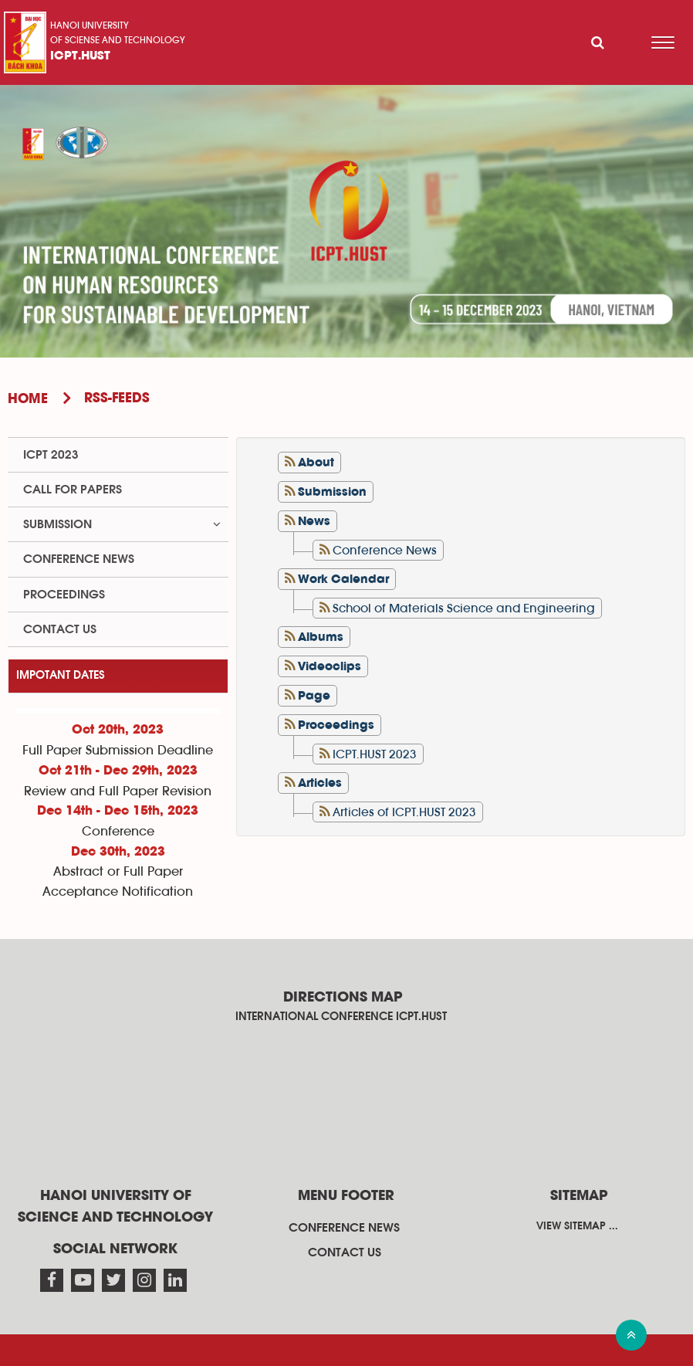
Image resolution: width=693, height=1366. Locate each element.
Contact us (59, 629)
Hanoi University (89, 25)
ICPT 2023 (51, 455)
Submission (57, 524)
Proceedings (64, 594)
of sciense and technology (117, 40)
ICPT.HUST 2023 (375, 754)
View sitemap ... (577, 1226)
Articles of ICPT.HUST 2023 (404, 812)
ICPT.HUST (80, 56)
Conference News (385, 550)
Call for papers (72, 489)
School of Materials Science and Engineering (464, 608)
